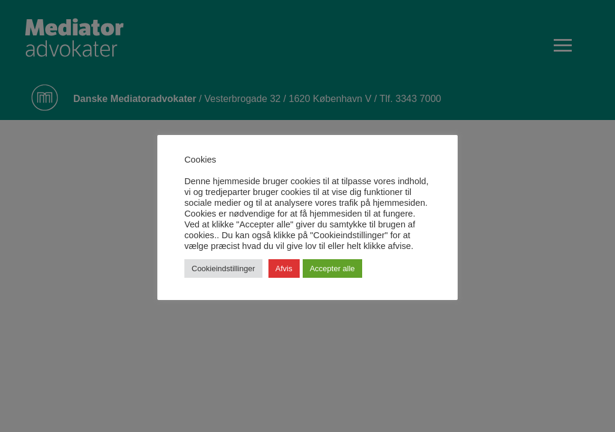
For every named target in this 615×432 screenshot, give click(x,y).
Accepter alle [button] (332, 268)
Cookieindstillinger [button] (223, 268)
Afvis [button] (284, 268)
